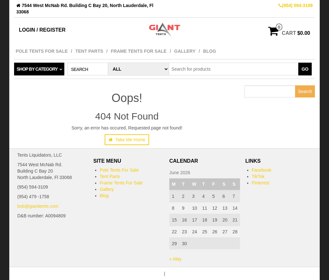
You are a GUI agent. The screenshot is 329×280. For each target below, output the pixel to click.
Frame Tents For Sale (138, 51)
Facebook (261, 170)
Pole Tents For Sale (42, 51)
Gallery (184, 51)
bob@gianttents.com (38, 206)
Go (305, 69)
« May (175, 258)
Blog (209, 51)
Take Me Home (127, 139)
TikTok (258, 176)
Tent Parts (89, 51)
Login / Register (42, 30)
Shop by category (37, 69)
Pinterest (260, 182)
